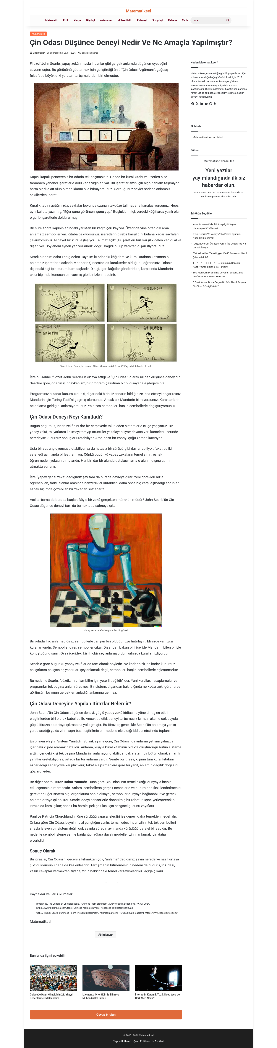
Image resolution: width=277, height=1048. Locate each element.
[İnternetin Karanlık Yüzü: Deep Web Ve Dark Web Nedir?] (158, 978)
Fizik (66, 20)
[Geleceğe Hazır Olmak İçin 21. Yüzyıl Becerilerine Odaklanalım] (53, 978)
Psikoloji (142, 20)
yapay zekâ (114, 713)
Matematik (51, 20)
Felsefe (172, 20)
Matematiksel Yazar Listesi (208, 137)
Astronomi (106, 20)
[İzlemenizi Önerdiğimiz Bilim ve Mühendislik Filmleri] (105, 978)
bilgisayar (106, 935)
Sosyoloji (157, 20)
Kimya (77, 20)
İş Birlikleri (158, 1041)
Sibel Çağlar (39, 53)
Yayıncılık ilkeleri (122, 1041)
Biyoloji (90, 20)
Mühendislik (125, 20)
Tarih (185, 20)
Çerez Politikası (141, 1041)
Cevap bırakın (106, 1014)
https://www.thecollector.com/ (161, 912)
